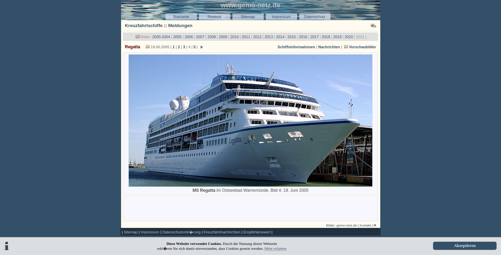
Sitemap (248, 17)
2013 (269, 37)
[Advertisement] (250, 208)
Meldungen (180, 25)
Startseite (181, 17)
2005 (177, 37)
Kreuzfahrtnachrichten (222, 232)
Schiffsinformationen (296, 47)
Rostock (215, 17)
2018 (326, 37)
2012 (257, 37)
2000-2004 (161, 37)
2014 (280, 37)
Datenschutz (314, 17)
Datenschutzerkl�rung (181, 232)
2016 (303, 37)
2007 (200, 37)
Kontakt (365, 225)
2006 (189, 37)
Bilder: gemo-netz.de (341, 225)
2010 (234, 37)
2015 (291, 37)
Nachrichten (329, 47)
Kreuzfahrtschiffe (143, 25)
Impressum (281, 17)
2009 (223, 37)
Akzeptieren (465, 245)
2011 (246, 37)
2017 (314, 37)
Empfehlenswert (257, 232)
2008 (211, 37)
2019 (337, 37)
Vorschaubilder (362, 47)
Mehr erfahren (275, 248)
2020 (349, 37)
